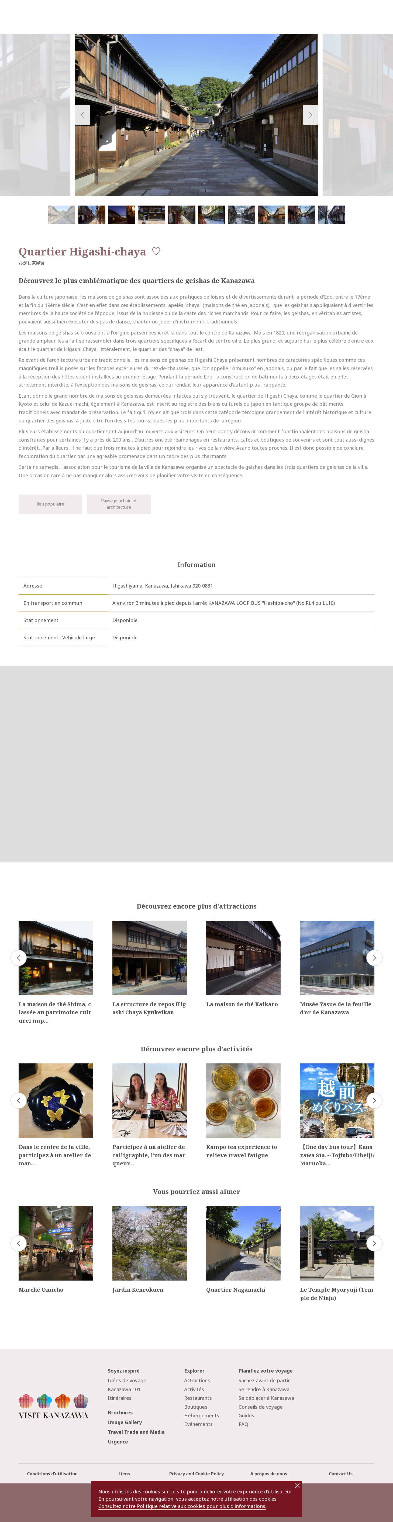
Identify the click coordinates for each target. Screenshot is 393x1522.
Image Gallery (125, 1422)
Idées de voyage (127, 1380)
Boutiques (195, 1407)
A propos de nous (268, 1474)
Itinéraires (120, 1398)
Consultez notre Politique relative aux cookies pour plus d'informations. (182, 1506)
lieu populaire (50, 504)
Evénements (198, 1424)
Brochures (120, 1412)
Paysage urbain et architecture (119, 504)
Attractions (197, 1380)
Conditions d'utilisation (52, 1474)
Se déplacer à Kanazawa (266, 1398)
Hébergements (201, 1415)
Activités (194, 1389)
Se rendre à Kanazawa (264, 1389)
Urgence (118, 1441)
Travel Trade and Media (136, 1432)
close (297, 1485)
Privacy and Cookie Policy (196, 1474)
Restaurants (198, 1398)
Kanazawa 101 (124, 1389)
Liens (124, 1474)
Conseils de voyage (261, 1407)
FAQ (243, 1424)
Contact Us (341, 1474)
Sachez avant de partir (264, 1380)
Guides (246, 1415)
